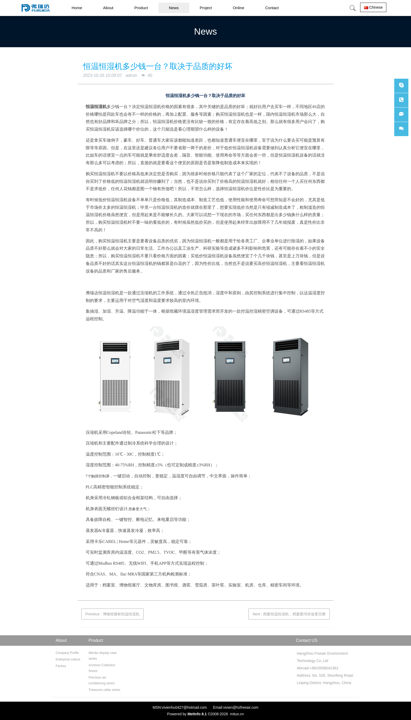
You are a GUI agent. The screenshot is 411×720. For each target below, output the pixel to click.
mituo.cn (237, 714)
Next (289, 614)
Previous (112, 614)
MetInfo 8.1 (197, 714)
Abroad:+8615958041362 (316, 668)
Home (77, 8)
